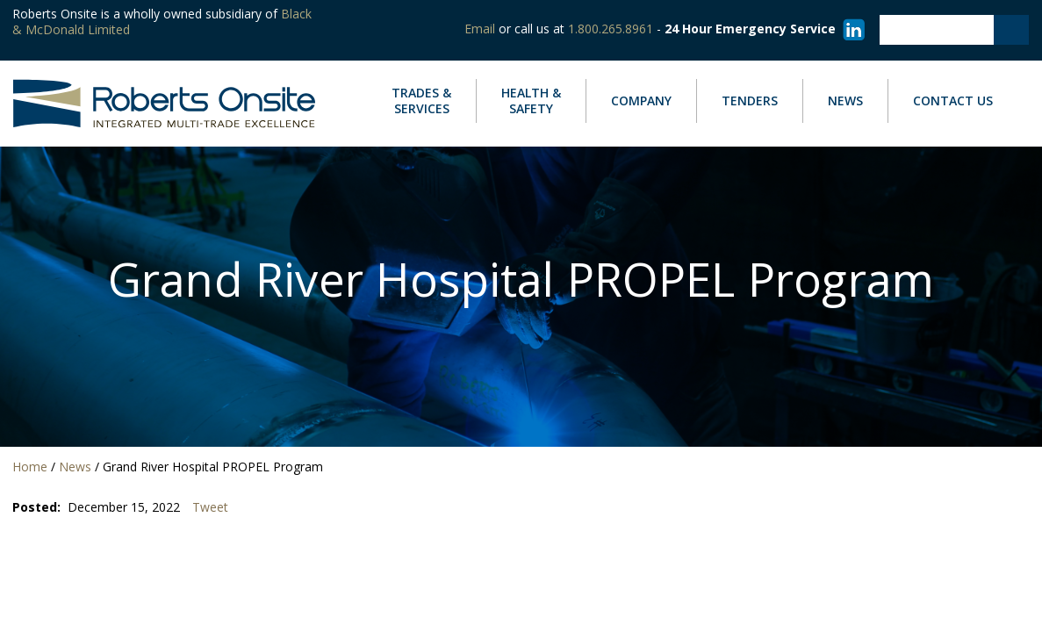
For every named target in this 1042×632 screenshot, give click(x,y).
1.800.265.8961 (610, 28)
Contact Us (953, 100)
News (845, 100)
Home (29, 466)
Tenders (750, 100)
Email (479, 28)
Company (641, 100)
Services (421, 100)
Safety (531, 100)
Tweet (210, 507)
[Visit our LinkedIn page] (851, 28)
